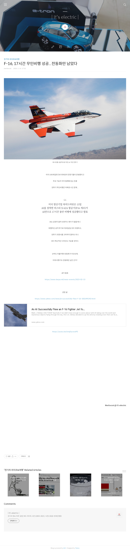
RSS (69, 47)
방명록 (61, 47)
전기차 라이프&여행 (12, 59)
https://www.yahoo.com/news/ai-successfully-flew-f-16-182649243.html (65, 299)
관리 (76, 47)
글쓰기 (53, 47)
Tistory (77, 548)
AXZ (64, 548)
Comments (10, 503)
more (124, 471)
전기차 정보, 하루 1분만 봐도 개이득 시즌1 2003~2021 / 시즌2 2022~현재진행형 (35, 516)
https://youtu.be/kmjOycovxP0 (65, 332)
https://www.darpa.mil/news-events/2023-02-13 (65, 279)
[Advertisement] (65, 429)
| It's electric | (65, 17)
